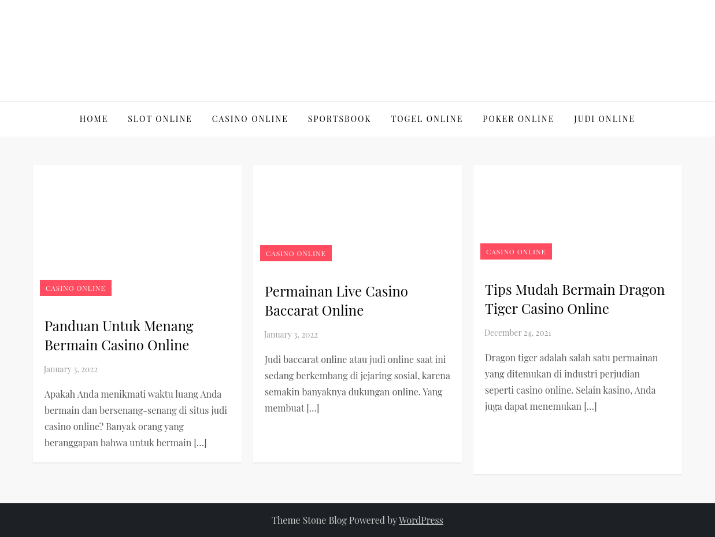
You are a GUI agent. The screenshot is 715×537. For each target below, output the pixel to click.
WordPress (421, 520)
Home (94, 118)
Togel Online (427, 118)
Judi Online (604, 118)
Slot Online (160, 118)
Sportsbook (340, 118)
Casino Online (250, 118)
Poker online (518, 118)
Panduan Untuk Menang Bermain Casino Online (119, 335)
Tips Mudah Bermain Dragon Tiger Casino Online (575, 299)
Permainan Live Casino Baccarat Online (336, 301)
